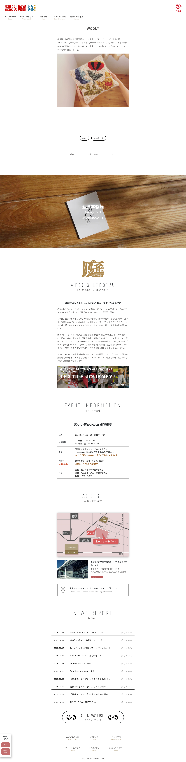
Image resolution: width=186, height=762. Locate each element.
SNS (84, 138)
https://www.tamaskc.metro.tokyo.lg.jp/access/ (91, 592)
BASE (6, 745)
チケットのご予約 (73, 749)
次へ (114, 154)
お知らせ (43, 18)
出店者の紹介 (94, 749)
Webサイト (99, 138)
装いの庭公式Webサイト (92, 218)
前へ (72, 154)
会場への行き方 (76, 18)
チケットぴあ (6, 751)
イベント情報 (60, 18)
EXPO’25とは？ (26, 18)
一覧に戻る (93, 154)
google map (96, 577)
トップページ (10, 18)
